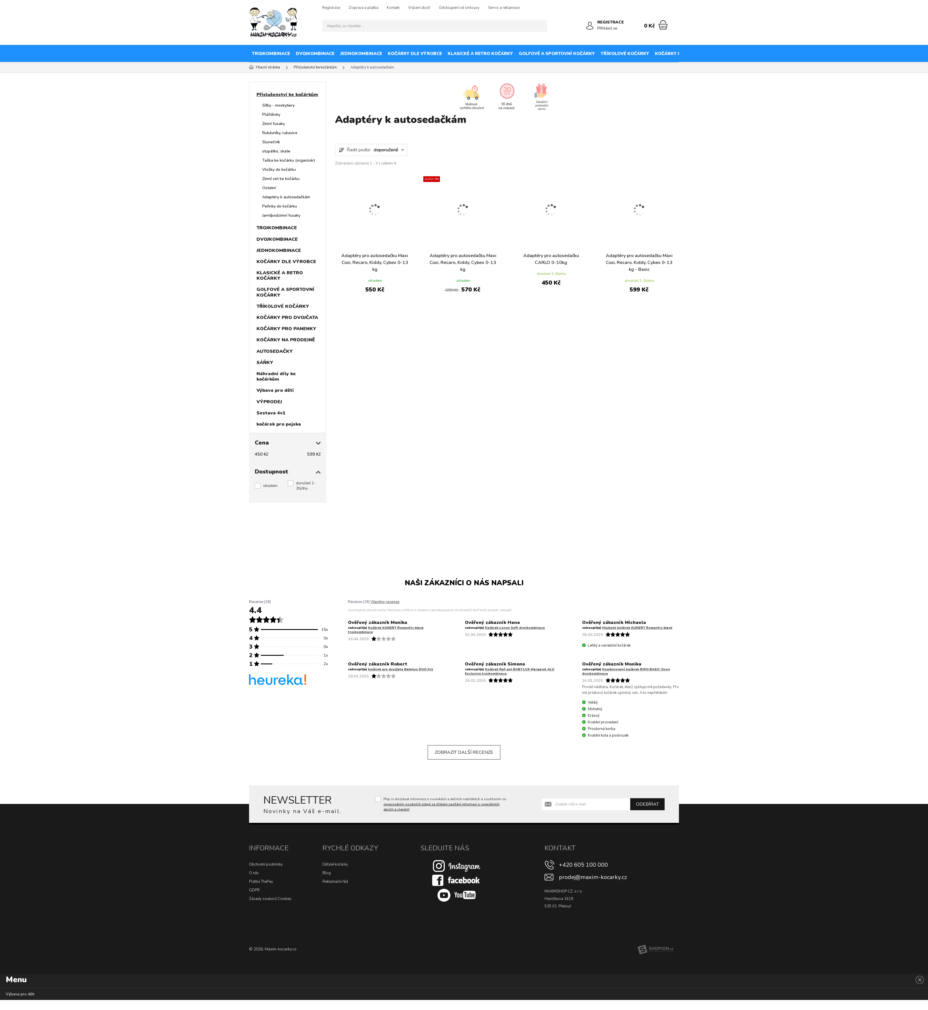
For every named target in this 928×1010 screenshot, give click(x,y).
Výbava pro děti (275, 390)
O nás (254, 873)
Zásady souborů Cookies (270, 898)
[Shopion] (655, 949)
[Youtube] (456, 895)
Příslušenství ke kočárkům (287, 94)
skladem (270, 485)
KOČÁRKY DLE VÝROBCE (415, 53)
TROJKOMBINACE (271, 53)
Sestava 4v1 (271, 413)
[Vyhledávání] (434, 26)
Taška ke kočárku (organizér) (288, 160)
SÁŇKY (885, 53)
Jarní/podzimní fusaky (281, 215)
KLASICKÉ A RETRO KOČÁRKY (480, 53)
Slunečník (271, 142)
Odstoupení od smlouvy (459, 7)
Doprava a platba (363, 7)
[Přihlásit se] (589, 26)
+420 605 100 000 (583, 865)
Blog (326, 873)
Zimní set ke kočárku (280, 178)
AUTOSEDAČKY (855, 53)
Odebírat (647, 804)
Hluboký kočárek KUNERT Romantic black (637, 628)
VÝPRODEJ (269, 402)
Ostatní (269, 188)
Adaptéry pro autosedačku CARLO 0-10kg (551, 259)
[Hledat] (541, 26)
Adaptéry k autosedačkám (286, 197)
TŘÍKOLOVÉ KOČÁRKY (625, 53)
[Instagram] (456, 865)
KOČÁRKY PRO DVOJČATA (683, 53)
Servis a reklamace (504, 7)
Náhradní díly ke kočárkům (276, 376)
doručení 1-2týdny (306, 486)
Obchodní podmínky (266, 864)
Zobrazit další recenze (464, 752)
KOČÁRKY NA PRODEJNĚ (805, 53)
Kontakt (393, 7)
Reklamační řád (335, 881)
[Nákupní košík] (663, 25)
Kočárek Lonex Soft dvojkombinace (515, 628)
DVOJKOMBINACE (315, 53)
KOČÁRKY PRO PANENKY (745, 53)
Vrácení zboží (419, 7)
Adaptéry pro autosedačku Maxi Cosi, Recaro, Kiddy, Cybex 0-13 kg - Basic (639, 263)
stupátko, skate (276, 151)
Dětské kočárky (335, 864)
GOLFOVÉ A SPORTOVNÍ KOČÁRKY (557, 53)
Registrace (331, 7)
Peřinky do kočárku (279, 206)
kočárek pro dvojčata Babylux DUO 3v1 (400, 669)
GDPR (254, 890)
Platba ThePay (261, 881)
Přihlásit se (607, 28)
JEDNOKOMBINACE (361, 53)
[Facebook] (456, 880)
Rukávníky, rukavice (279, 133)
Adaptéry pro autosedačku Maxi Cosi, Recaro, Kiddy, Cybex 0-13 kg (374, 263)
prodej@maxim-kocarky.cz (593, 877)
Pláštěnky (271, 114)
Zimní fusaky (273, 123)
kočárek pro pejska (279, 424)
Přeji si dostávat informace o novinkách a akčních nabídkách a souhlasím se (444, 804)
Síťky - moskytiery (278, 105)
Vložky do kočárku (279, 169)
